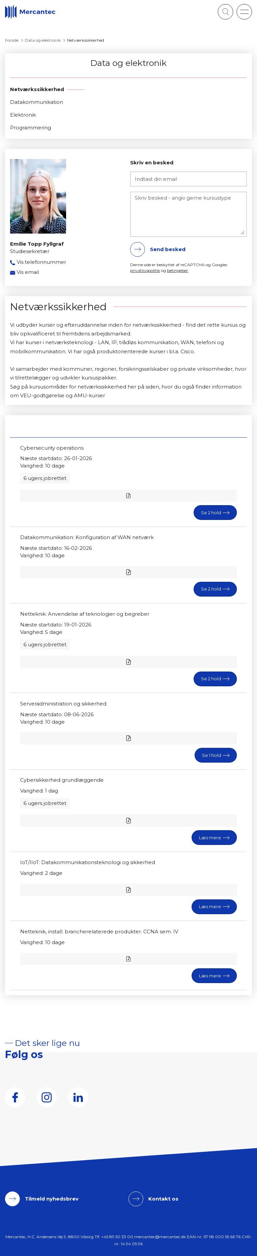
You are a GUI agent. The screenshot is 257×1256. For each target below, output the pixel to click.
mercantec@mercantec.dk (160, 1236)
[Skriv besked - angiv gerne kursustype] (188, 214)
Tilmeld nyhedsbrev (52, 1199)
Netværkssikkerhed (37, 89)
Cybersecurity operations (52, 448)
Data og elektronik (43, 40)
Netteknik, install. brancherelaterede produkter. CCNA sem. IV (99, 931)
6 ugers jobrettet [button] (44, 478)
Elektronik (23, 115)
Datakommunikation (36, 102)
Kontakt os (163, 1199)
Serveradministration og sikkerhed (63, 703)
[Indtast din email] (188, 179)
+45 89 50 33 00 (117, 1236)
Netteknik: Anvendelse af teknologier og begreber (84, 614)
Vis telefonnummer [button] (41, 262)
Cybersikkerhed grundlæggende (62, 780)
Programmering (30, 127)
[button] (244, 11)
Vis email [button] (28, 272)
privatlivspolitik (145, 270)
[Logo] (30, 11)
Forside (11, 40)
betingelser (177, 270)
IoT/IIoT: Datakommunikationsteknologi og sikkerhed (87, 862)
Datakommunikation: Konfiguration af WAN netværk (87, 537)
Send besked (168, 249)
